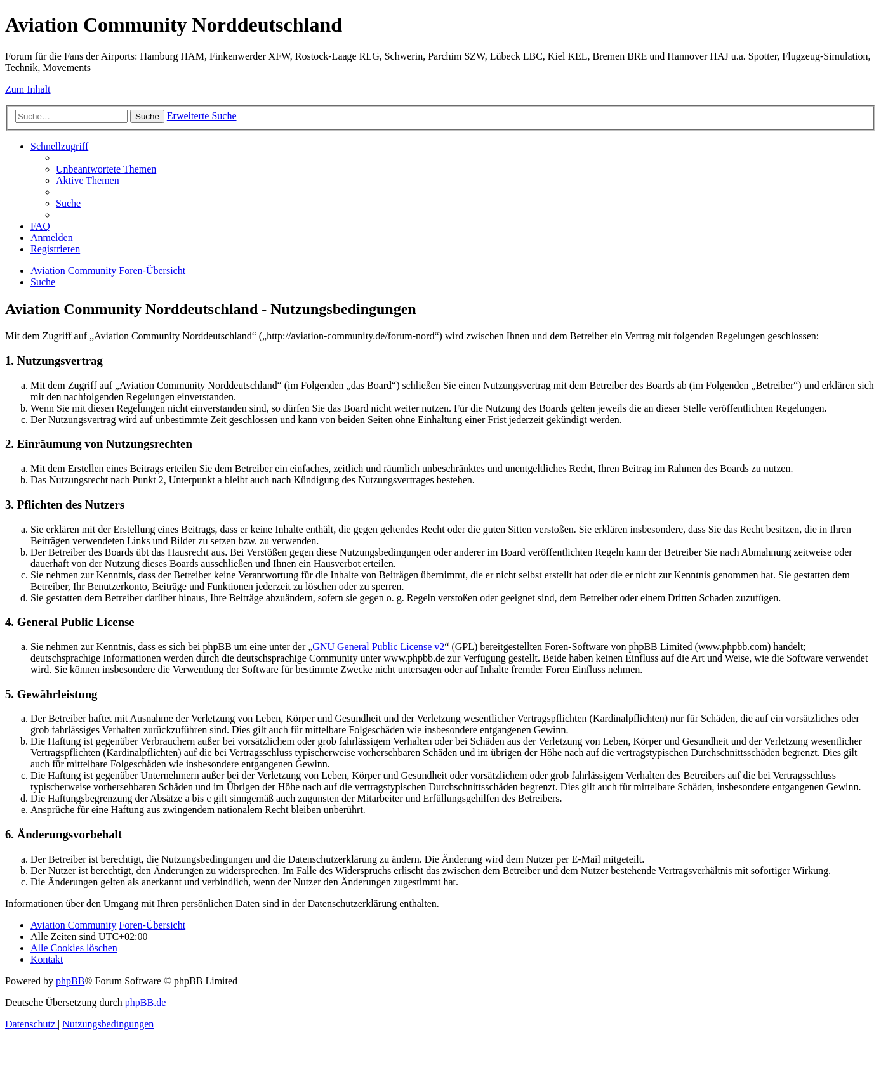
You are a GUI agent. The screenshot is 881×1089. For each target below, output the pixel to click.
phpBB (70, 980)
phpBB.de (145, 1002)
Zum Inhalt (28, 89)
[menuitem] (106, 169)
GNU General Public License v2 (378, 646)
